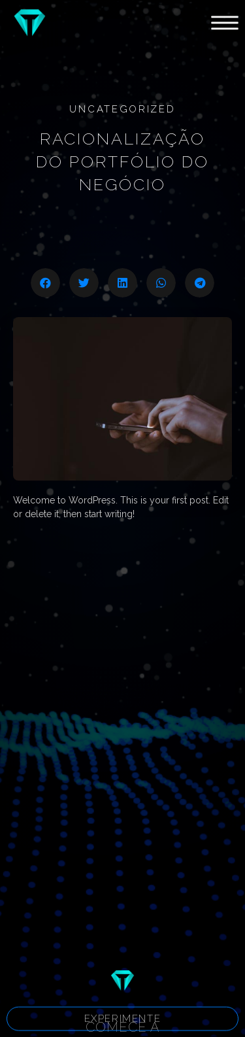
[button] (122, 1021)
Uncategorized (122, 109)
